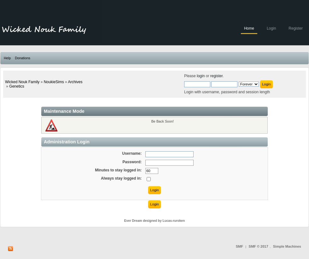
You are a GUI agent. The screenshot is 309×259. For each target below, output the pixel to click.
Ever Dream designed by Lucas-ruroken (154, 220)
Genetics (16, 86)
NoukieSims (54, 82)
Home (249, 28)
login (201, 76)
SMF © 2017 (258, 246)
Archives (75, 82)
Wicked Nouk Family (22, 82)
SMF (239, 246)
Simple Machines (287, 246)
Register (296, 28)
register (216, 76)
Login (271, 28)
